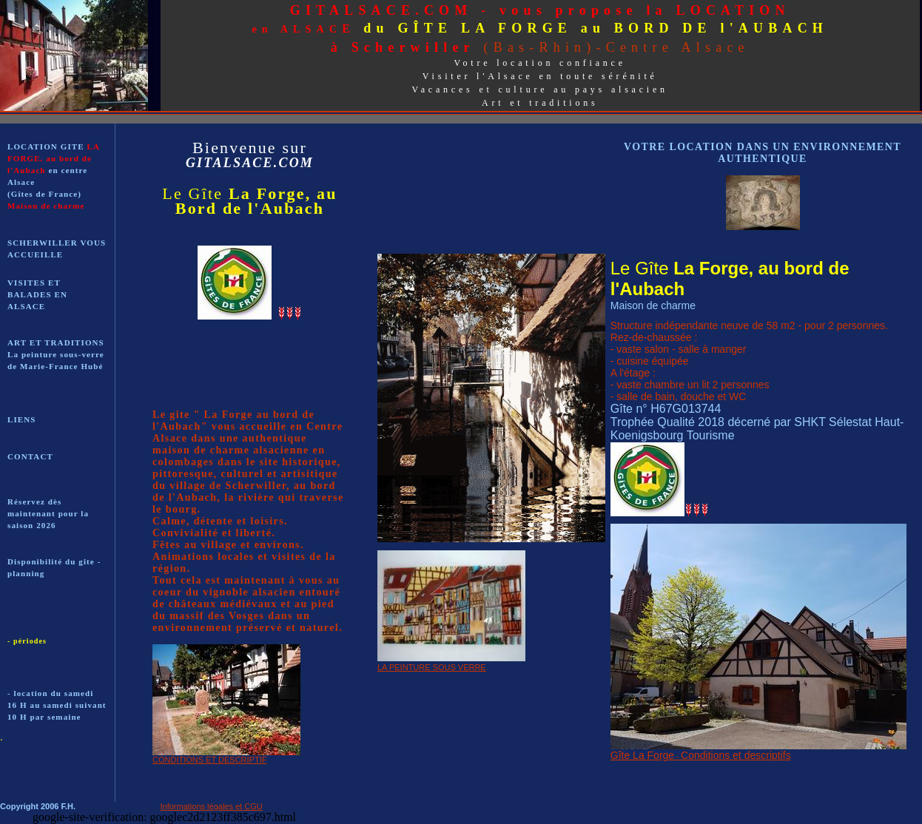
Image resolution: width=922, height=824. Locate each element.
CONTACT (30, 456)
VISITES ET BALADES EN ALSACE (37, 294)
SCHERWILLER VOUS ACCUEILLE (56, 248)
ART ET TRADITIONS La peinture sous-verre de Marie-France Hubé (55, 354)
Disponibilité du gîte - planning (54, 567)
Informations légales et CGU (212, 806)
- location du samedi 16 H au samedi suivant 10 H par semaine (57, 705)
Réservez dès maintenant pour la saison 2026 (48, 513)
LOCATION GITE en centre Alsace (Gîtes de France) (53, 176)
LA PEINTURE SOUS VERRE (431, 667)
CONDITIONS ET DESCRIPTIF (209, 759)
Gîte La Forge (642, 755)
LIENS (21, 419)
